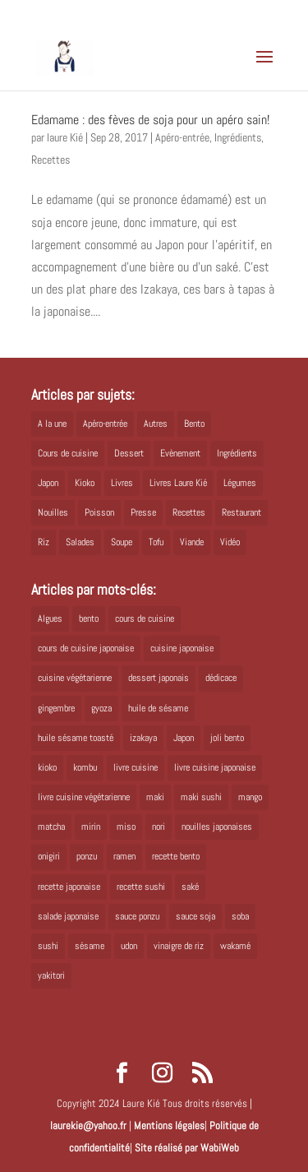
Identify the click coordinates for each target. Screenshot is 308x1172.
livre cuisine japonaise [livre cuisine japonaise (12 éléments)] (214, 767)
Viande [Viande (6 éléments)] (192, 542)
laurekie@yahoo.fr (88, 1126)
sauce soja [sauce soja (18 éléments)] (195, 916)
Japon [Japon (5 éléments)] (48, 482)
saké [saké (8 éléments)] (190, 886)
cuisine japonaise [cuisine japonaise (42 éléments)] (182, 648)
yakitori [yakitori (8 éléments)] (51, 975)
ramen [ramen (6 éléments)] (124, 856)
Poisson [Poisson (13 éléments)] (99, 512)
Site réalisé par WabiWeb (187, 1148)
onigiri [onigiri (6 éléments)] (49, 856)
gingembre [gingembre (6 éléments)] (56, 708)
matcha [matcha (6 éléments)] (51, 826)
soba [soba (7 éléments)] (240, 916)
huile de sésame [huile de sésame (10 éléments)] (158, 708)
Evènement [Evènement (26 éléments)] (180, 453)
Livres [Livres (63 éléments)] (122, 482)
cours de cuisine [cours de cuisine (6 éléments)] (144, 618)
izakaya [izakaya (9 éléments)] (143, 737)
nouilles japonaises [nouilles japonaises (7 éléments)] (217, 826)
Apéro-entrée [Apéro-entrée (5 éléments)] (105, 423)
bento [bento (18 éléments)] (89, 618)
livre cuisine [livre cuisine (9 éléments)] (135, 767)
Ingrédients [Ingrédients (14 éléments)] (237, 453)
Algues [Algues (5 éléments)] (50, 618)
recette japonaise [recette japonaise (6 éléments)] (69, 886)
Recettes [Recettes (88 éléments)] (188, 512)
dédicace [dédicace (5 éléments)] (221, 677)
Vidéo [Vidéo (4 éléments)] (230, 542)
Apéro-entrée (182, 137)
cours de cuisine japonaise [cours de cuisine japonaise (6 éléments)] (86, 648)
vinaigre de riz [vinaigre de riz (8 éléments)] (179, 945)
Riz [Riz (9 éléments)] (43, 542)
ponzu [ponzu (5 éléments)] (86, 856)
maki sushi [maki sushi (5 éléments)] (201, 797)
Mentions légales (169, 1126)
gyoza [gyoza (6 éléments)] (101, 708)
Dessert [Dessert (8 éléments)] (129, 453)
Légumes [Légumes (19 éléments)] (239, 482)
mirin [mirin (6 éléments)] (90, 826)
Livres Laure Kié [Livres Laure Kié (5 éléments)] (178, 482)
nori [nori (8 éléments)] (158, 826)
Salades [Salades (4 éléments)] (80, 542)
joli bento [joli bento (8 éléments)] (227, 737)
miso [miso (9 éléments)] (126, 826)
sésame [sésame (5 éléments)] (89, 945)
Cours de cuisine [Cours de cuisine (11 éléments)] (68, 453)
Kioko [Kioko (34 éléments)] (84, 482)
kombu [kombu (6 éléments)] (85, 767)
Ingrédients (237, 137)
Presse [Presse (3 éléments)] (143, 512)
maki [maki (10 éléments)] (155, 797)
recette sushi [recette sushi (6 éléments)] (141, 886)
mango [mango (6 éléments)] (250, 797)
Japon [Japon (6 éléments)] (183, 737)
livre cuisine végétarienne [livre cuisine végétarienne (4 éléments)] (84, 797)
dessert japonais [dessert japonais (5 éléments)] (158, 677)
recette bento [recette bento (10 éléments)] (176, 856)
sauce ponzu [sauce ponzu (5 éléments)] (137, 916)
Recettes (50, 159)
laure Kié (65, 137)
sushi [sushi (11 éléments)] (48, 945)
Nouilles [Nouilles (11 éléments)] (53, 512)
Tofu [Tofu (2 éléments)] (156, 542)
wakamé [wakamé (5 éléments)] (235, 945)
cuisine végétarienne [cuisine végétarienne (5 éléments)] (75, 677)
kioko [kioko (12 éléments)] (47, 767)
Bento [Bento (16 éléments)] (194, 423)
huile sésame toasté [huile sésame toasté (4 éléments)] (75, 737)
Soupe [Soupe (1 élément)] (121, 542)
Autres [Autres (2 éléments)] (156, 423)
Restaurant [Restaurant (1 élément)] (241, 512)
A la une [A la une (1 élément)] (52, 423)
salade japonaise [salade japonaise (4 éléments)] (68, 916)
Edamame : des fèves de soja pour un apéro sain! (150, 119)
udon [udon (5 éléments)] (129, 945)
